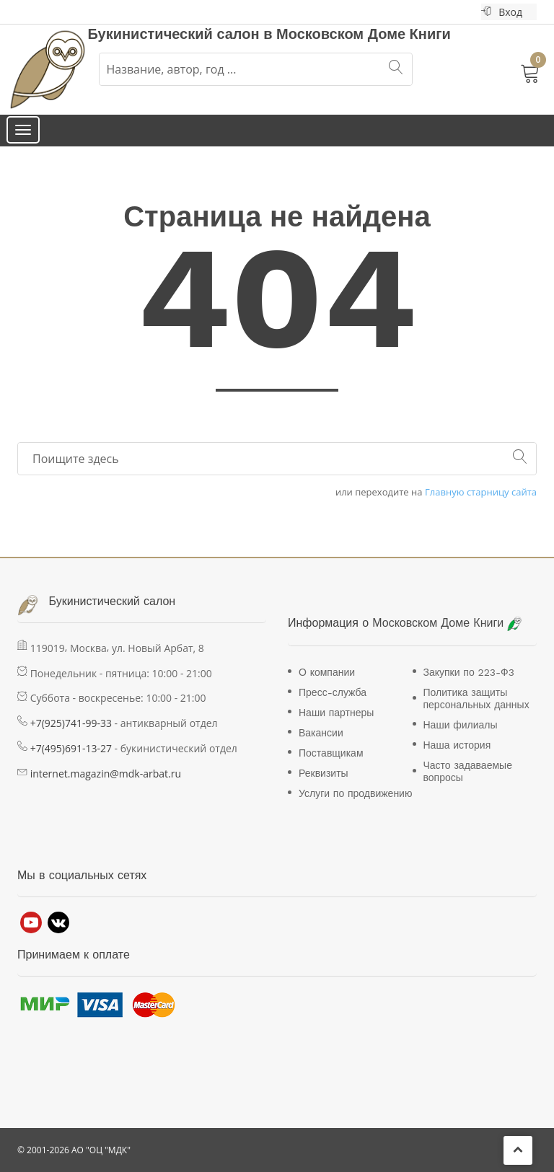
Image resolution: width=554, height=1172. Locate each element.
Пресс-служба (332, 692)
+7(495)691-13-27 (71, 748)
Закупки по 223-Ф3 (468, 672)
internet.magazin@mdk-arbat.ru (105, 773)
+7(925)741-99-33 (71, 723)
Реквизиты (323, 773)
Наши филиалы (460, 725)
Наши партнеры (336, 712)
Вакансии (321, 733)
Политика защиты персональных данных (476, 698)
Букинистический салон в (182, 34)
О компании (327, 672)
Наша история (457, 745)
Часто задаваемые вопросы (467, 771)
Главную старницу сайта (481, 492)
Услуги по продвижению (355, 793)
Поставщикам (331, 753)
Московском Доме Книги (363, 34)
